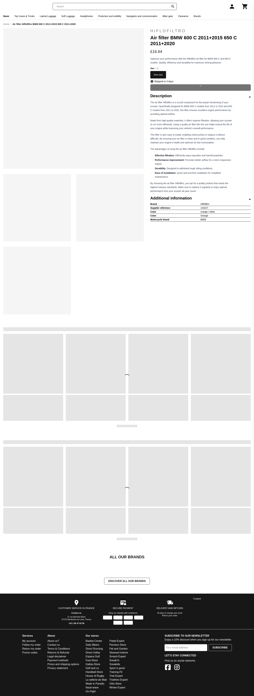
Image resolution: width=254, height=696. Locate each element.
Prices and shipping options (63, 664)
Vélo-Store (115, 684)
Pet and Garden (118, 649)
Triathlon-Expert (118, 680)
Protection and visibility (109, 16)
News (6, 16)
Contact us (76, 613)
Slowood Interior (118, 653)
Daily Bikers (92, 645)
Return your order (169, 616)
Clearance (183, 16)
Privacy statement (57, 668)
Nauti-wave (92, 687)
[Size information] (157, 68)
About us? (53, 641)
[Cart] (245, 6)
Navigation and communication (141, 16)
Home (6, 24)
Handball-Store (94, 672)
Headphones (86, 16)
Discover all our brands (127, 581)
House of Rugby (95, 676)
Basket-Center (94, 641)
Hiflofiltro (168, 31)
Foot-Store (92, 660)
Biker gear (168, 16)
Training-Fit (115, 672)
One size (158, 74)
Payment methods (57, 660)
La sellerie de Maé (96, 680)
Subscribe (220, 647)
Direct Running (94, 649)
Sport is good (117, 668)
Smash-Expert (117, 656)
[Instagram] (177, 668)
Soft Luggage (68, 16)
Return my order (31, 649)
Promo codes (29, 653)
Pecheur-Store (117, 645)
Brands (197, 16)
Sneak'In (114, 660)
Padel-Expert (116, 641)
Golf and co (92, 668)
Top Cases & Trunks (24, 16)
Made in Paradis (95, 684)
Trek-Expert (116, 676)
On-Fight (91, 691)
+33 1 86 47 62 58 (76, 624)
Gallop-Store (93, 664)
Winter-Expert (117, 687)
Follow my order (31, 645)
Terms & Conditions (58, 649)
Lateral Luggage (48, 16)
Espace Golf (93, 656)
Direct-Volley (93, 653)
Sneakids (114, 664)
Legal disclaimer (56, 656)
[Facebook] (168, 668)
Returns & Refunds (58, 653)
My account (28, 641)
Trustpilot (197, 599)
